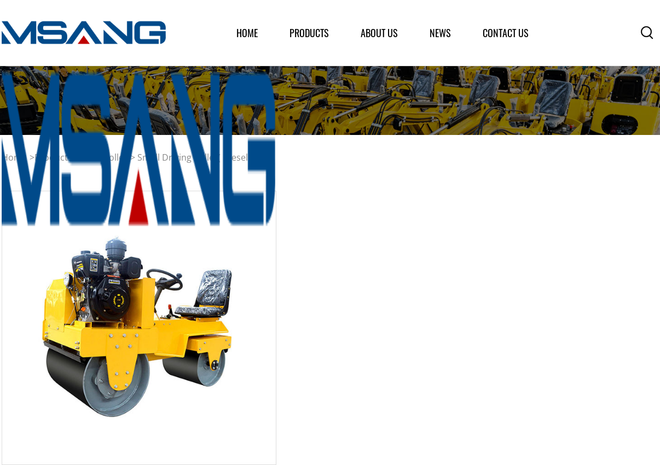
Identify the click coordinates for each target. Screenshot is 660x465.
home (247, 33)
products (309, 33)
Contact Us (506, 33)
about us (379, 33)
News (440, 33)
